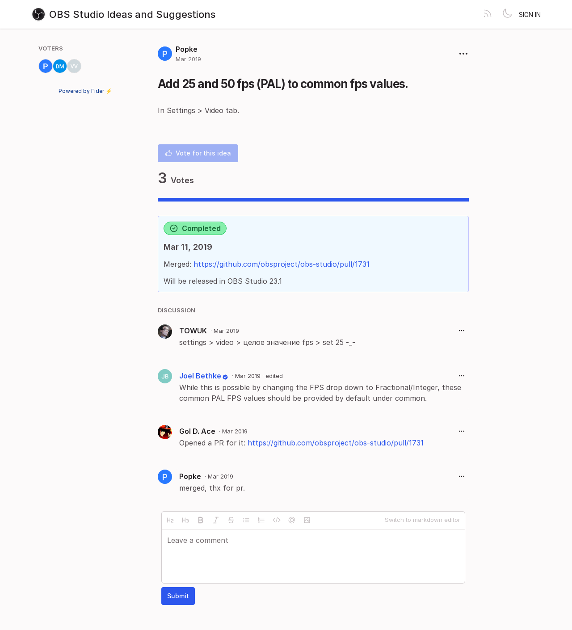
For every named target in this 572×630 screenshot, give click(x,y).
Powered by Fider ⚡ (85, 91)
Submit (178, 596)
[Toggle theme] (507, 14)
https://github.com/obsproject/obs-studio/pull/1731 (281, 264)
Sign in (530, 14)
